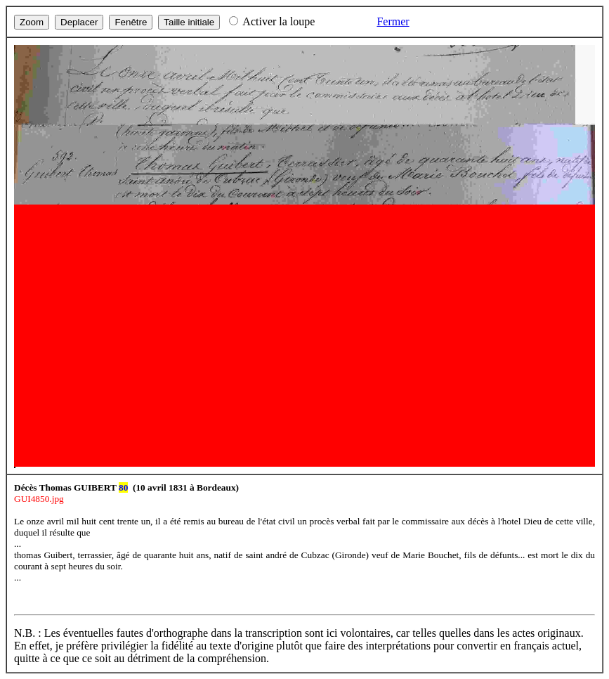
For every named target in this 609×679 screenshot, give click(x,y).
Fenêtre (130, 22)
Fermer (392, 21)
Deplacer (79, 22)
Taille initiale (189, 22)
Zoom (32, 22)
